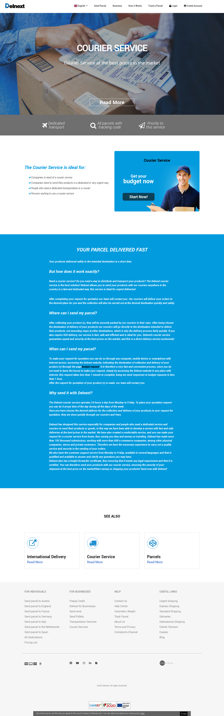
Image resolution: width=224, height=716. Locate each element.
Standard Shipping (170, 611)
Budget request (90, 366)
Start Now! (138, 196)
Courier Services (79, 627)
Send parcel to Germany (38, 616)
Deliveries (165, 616)
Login (173, 5)
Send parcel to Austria (37, 601)
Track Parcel (121, 616)
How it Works (135, 5)
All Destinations (33, 637)
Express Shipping (169, 606)
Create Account (193, 5)
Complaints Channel (126, 632)
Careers (163, 632)
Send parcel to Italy (35, 621)
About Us (119, 621)
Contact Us (120, 601)
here (142, 713)
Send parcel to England (37, 606)
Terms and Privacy (125, 627)
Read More (35, 562)
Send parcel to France (36, 611)
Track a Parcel (155, 5)
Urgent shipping (168, 601)
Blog (162, 637)
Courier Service (157, 160)
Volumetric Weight (124, 611)
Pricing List (30, 642)
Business (117, 5)
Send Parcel (100, 5)
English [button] (80, 5)
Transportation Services (83, 621)
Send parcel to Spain (36, 632)
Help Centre (121, 606)
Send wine (75, 611)
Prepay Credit (77, 601)
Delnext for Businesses (82, 606)
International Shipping (172, 621)
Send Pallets (77, 616)
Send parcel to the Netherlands (41, 627)
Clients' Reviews (168, 627)
